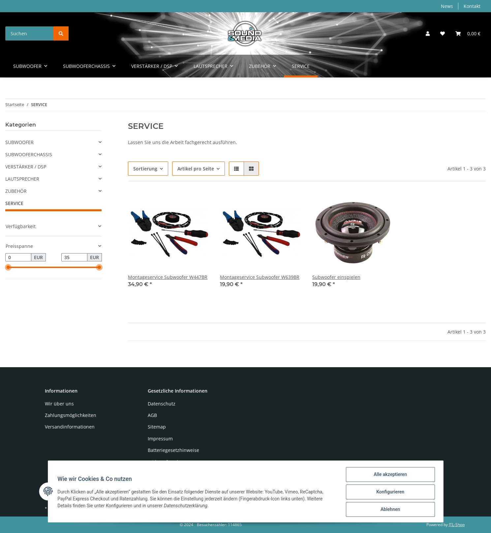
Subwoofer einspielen (336, 277)
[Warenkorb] (468, 33)
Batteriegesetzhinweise (173, 450)
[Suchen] (29, 33)
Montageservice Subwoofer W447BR (167, 277)
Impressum (160, 438)
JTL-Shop (457, 524)
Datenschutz (161, 403)
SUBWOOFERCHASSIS (28, 154)
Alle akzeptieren (389, 475)
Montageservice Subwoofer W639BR (259, 277)
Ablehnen (389, 509)
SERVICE (14, 203)
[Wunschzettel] (442, 33)
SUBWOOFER (19, 142)
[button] (427, 33)
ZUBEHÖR (16, 191)
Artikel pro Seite (195, 168)
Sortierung (145, 168)
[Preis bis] (74, 257)
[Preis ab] (18, 257)
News (447, 6)
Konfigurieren (389, 492)
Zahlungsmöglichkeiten (70, 415)
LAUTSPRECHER (22, 179)
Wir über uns (59, 403)
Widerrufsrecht (164, 462)
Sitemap (157, 427)
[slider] (8, 267)
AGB (152, 415)
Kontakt (472, 6)
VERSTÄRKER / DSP (25, 166)
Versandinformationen (70, 427)
